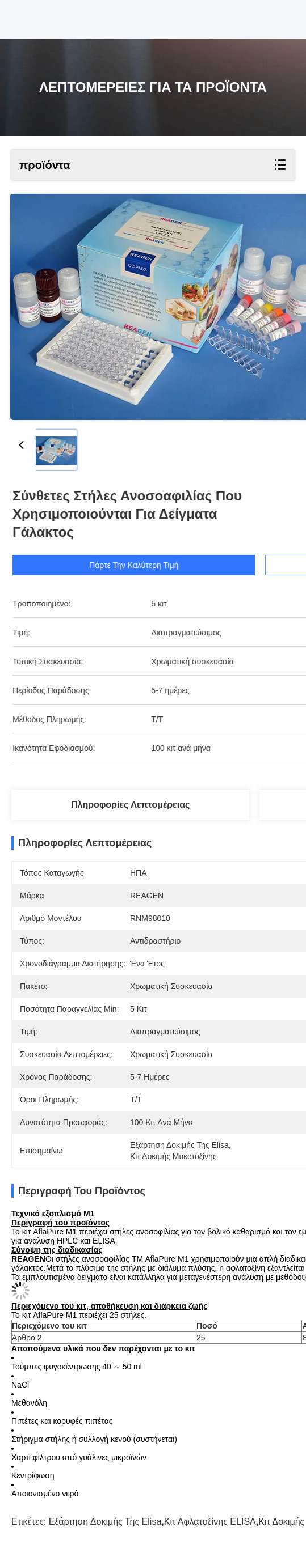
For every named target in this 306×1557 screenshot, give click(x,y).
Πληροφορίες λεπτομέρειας (130, 804)
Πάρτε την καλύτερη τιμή (146, 565)
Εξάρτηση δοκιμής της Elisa (105, 1521)
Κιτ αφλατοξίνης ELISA (210, 1521)
